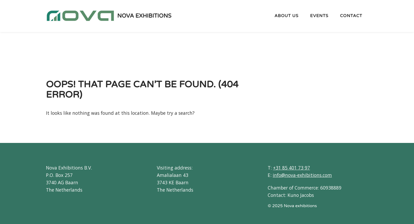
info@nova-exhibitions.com (302, 175)
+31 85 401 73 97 (291, 168)
